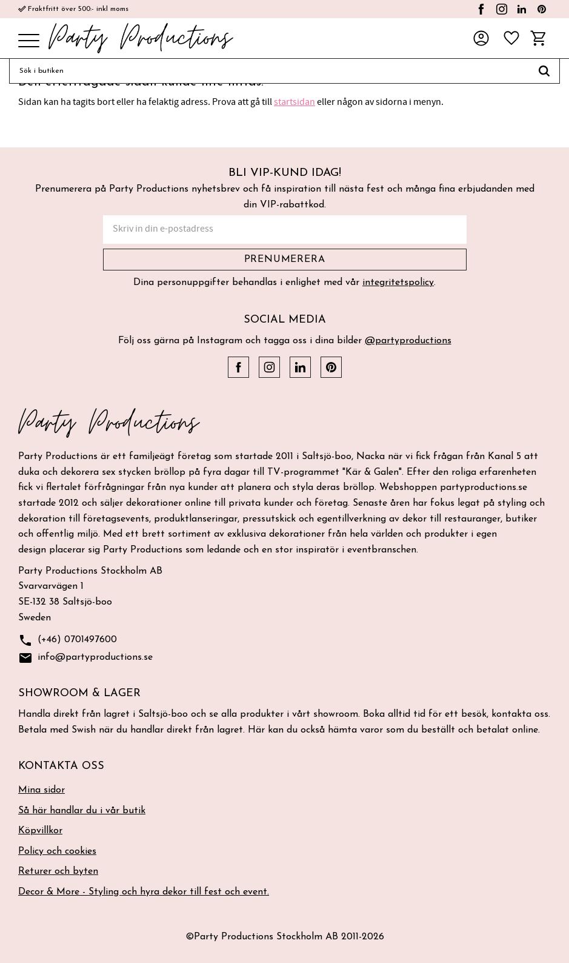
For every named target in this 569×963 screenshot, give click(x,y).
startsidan (294, 102)
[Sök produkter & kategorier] (269, 71)
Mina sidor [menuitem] (41, 790)
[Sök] (544, 71)
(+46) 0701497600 (67, 640)
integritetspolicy (398, 282)
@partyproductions (408, 341)
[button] (28, 41)
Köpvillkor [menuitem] (40, 831)
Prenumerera (284, 259)
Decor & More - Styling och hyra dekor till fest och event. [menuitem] (143, 892)
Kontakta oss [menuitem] (61, 766)
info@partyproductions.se (85, 658)
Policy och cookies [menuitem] (57, 851)
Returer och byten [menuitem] (58, 871)
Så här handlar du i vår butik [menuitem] (81, 811)
